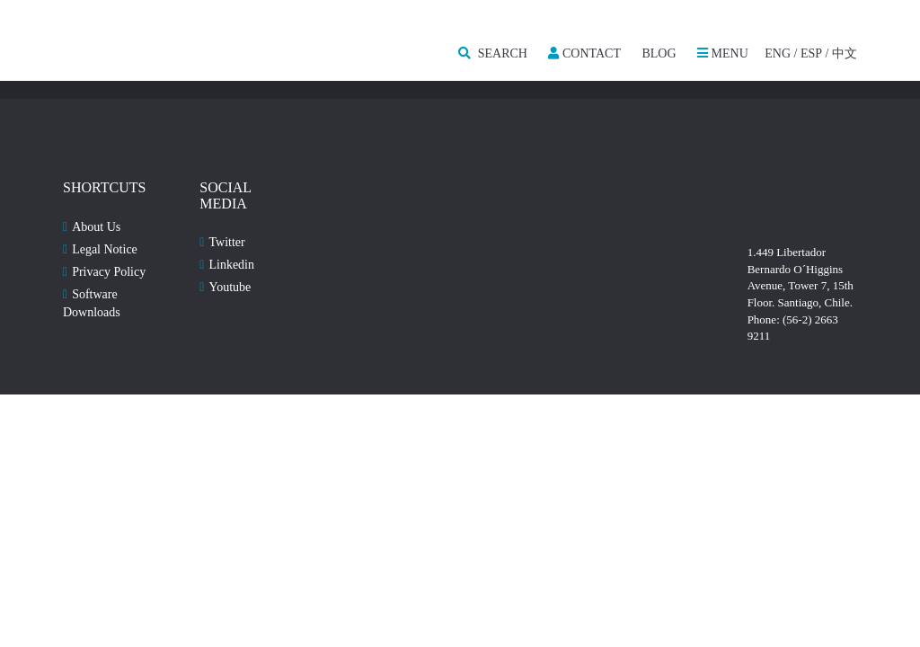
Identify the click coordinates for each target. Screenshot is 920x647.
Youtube (229, 287)
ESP (811, 53)
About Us (96, 227)
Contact (584, 53)
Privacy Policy (109, 272)
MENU (722, 53)
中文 (844, 53)
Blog (658, 53)
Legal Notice (104, 249)
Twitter (226, 242)
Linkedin (231, 264)
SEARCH (492, 53)
